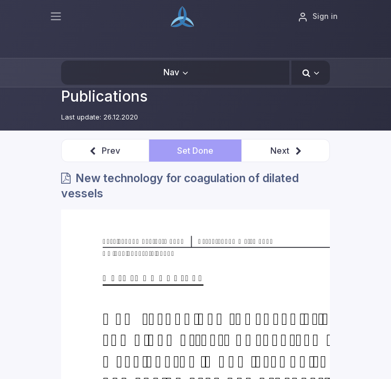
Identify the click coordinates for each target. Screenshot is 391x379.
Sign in (318, 17)
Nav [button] (171, 72)
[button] (310, 73)
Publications (104, 96)
